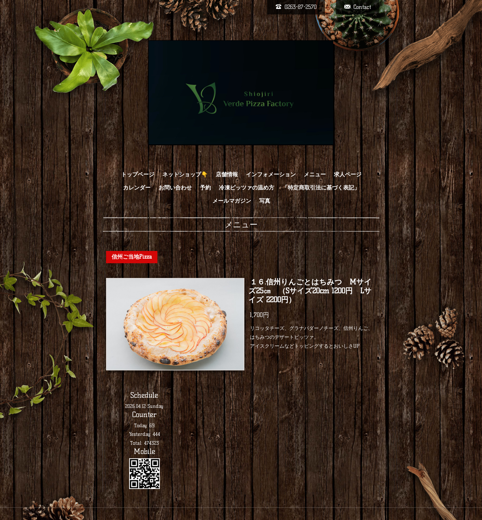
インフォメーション (271, 174)
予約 (205, 187)
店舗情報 (227, 174)
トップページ (137, 174)
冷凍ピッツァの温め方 (246, 187)
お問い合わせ (175, 187)
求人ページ (348, 174)
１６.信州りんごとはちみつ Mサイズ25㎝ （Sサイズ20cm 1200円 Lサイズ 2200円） (310, 291)
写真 (264, 200)
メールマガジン (231, 200)
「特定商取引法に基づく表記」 (321, 187)
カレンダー (137, 187)
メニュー (315, 174)
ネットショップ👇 (185, 174)
